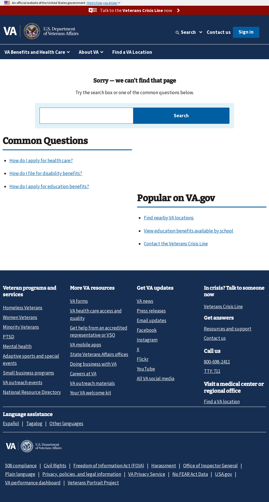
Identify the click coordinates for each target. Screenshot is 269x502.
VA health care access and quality (96, 314)
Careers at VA (83, 374)
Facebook (147, 330)
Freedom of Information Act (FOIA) (108, 465)
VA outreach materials (92, 383)
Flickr (142, 359)
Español (11, 423)
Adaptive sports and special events (31, 359)
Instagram (147, 340)
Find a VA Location (132, 52)
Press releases (151, 311)
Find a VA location (222, 401)
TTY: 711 (212, 371)
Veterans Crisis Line (223, 306)
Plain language (20, 474)
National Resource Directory (32, 392)
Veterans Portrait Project (93, 483)
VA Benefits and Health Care (35, 52)
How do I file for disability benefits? (45, 173)
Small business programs (28, 373)
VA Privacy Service (146, 474)
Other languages (66, 423)
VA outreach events (22, 382)
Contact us (219, 32)
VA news (145, 301)
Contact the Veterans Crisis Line (176, 243)
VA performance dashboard (33, 483)
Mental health (17, 346)
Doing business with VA (93, 364)
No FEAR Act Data (190, 474)
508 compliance (21, 465)
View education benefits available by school (188, 231)
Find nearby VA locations (169, 218)
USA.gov (223, 474)
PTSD (8, 337)
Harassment (163, 465)
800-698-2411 (217, 362)
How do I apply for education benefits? (49, 186)
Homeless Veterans (22, 308)
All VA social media (155, 378)
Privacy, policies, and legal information (81, 474)
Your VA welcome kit (90, 393)
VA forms (79, 301)
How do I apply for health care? (41, 160)
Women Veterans (20, 317)
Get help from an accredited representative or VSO (98, 331)
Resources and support (227, 329)
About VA (89, 52)
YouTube (146, 369)
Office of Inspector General (210, 465)
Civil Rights (55, 465)
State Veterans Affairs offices (99, 354)
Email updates (151, 320)
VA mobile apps (85, 344)
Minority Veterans (21, 327)
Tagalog (34, 423)
